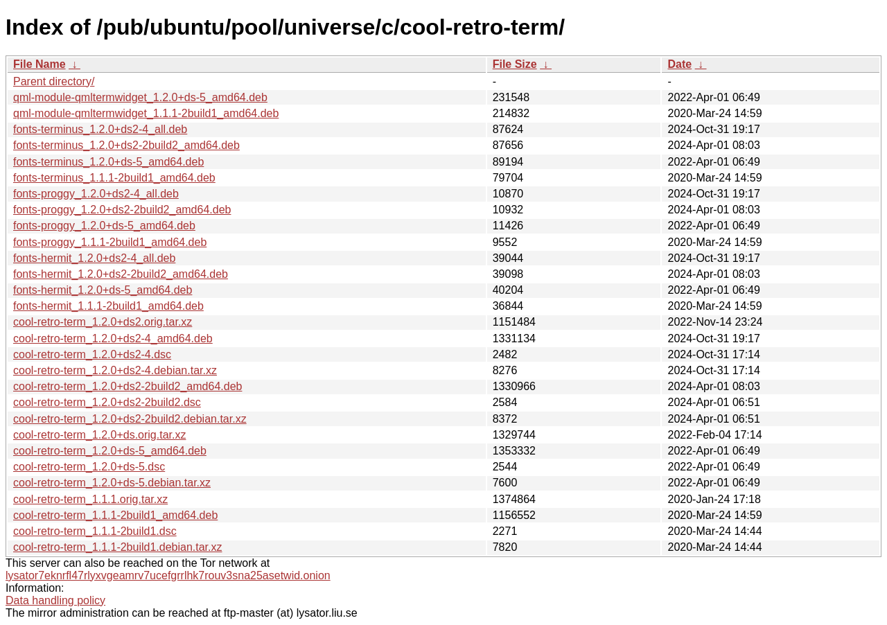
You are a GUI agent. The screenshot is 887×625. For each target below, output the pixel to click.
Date (679, 64)
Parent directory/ (53, 81)
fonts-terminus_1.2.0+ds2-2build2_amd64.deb (126, 145)
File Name (39, 64)
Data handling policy (55, 600)
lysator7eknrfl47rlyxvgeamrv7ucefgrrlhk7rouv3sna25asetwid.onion (168, 575)
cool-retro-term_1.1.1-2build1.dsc (95, 531)
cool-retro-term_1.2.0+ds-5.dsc (89, 467)
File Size (515, 64)
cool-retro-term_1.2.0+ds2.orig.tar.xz (102, 322)
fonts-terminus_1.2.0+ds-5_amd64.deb (108, 162)
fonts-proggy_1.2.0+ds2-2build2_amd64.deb (122, 209)
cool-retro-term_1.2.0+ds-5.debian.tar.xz (112, 482)
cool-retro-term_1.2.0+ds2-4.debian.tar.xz (115, 370)
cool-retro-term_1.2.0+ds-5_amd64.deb (110, 451)
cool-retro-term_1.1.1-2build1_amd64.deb (115, 515)
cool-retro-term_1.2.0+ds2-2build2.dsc (107, 402)
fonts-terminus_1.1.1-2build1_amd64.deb (114, 178)
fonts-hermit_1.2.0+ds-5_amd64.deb (102, 290)
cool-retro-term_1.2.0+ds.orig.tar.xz (99, 435)
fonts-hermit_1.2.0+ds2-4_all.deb (94, 258)
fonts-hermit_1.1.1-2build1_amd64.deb (108, 306)
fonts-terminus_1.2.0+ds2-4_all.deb (100, 129)
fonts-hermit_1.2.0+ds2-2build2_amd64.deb (120, 274)
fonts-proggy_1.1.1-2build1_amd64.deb (110, 242)
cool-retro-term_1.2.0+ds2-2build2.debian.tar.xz (130, 419)
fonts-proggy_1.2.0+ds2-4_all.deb (96, 194)
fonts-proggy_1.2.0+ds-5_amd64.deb (104, 225)
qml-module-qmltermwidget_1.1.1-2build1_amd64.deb (146, 113)
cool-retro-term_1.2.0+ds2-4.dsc (92, 354)
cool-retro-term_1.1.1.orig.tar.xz (90, 499)
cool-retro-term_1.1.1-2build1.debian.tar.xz (117, 547)
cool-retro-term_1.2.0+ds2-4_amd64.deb (113, 338)
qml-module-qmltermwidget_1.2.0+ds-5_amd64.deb (140, 97)
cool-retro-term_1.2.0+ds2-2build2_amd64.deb (127, 386)
